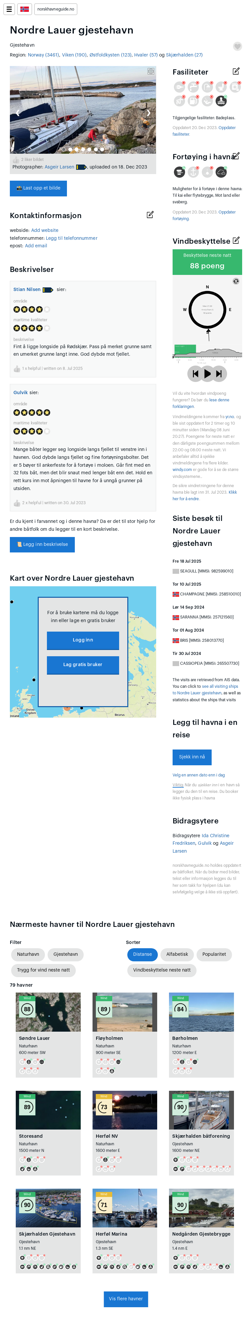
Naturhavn (28, 954)
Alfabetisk (177, 954)
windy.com (182, 470)
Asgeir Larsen (59, 167)
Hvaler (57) (146, 55)
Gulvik (20, 393)
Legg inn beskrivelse (42, 544)
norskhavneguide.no (55, 9)
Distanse (142, 954)
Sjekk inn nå (192, 757)
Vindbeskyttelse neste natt (162, 970)
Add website (45, 230)
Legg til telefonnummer (71, 238)
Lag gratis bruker (83, 664)
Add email (36, 246)
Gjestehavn (65, 954)
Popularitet (214, 954)
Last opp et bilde (38, 188)
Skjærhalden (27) (184, 55)
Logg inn (83, 640)
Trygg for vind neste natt (43, 970)
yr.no (229, 417)
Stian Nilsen (27, 289)
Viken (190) (74, 55)
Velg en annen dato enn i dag (199, 775)
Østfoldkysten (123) (111, 55)
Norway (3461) (43, 55)
